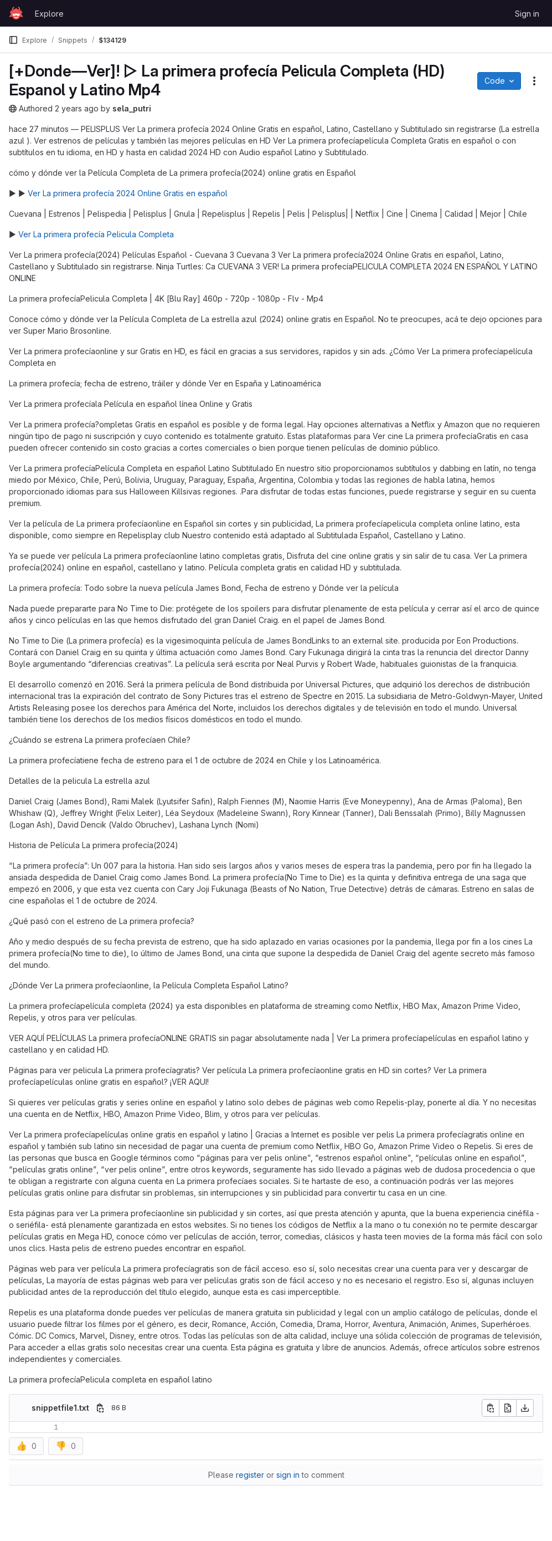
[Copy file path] (100, 1408)
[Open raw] (508, 1408)
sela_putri (131, 108)
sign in (288, 1474)
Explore (49, 13)
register (250, 1474)
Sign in (527, 13)
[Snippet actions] (534, 81)
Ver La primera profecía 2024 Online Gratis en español (128, 193)
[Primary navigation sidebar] (13, 40)
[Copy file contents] (490, 1408)
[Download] (525, 1408)
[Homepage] (16, 13)
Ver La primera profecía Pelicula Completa (96, 234)
